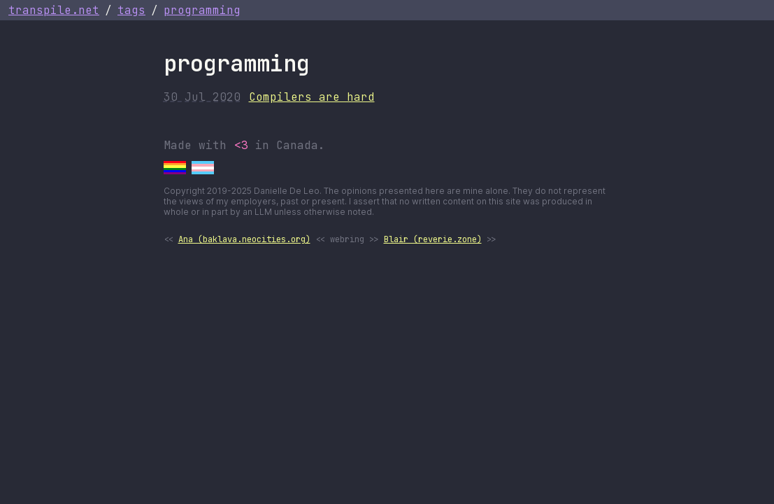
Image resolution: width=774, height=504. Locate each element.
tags (131, 10)
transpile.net (53, 10)
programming (202, 10)
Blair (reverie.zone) (433, 239)
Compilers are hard (312, 97)
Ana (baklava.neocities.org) (244, 239)
